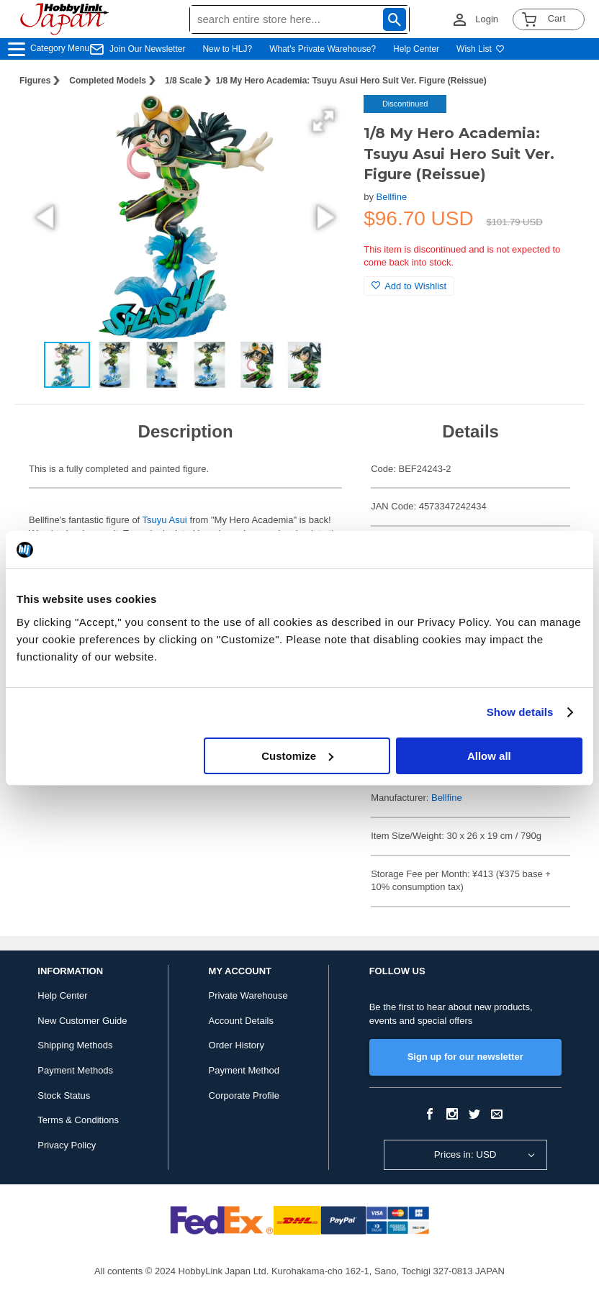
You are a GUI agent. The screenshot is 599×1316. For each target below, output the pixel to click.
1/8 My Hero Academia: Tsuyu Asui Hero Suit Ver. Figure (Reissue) (350, 81)
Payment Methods (75, 1070)
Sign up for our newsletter (465, 1056)
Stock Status (63, 1095)
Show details (520, 712)
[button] (323, 121)
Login (486, 19)
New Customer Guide (82, 1020)
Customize (297, 756)
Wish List (480, 49)
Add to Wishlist (408, 286)
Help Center (416, 49)
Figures (34, 81)
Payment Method (244, 1070)
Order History (236, 1045)
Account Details (241, 1020)
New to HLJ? (227, 49)
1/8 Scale (183, 81)
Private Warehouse (248, 995)
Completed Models (107, 81)
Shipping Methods (74, 1045)
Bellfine (392, 196)
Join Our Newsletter (147, 49)
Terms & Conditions (78, 1120)
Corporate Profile (244, 1095)
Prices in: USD (465, 1154)
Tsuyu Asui (166, 519)
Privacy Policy (66, 1145)
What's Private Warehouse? (322, 49)
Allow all (489, 756)
